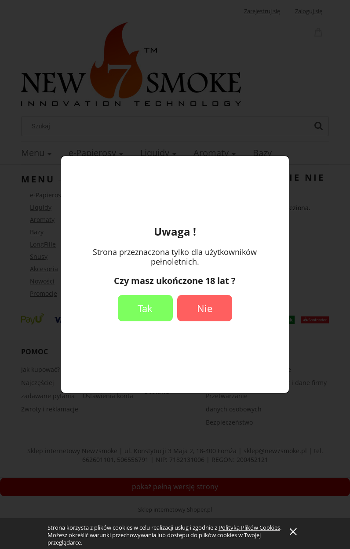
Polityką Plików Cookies (249, 527)
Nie (204, 308)
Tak (145, 308)
